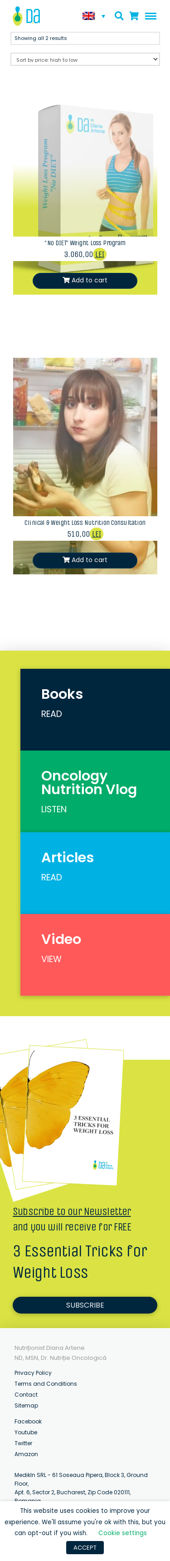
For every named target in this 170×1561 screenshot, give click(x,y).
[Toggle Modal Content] (119, 15)
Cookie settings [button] (122, 1533)
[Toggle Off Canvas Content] (148, 16)
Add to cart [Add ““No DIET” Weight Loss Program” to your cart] (89, 280)
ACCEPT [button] (85, 1547)
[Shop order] (85, 59)
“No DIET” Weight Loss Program (84, 243)
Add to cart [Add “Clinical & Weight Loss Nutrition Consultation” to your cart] (89, 559)
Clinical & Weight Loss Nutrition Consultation (85, 523)
